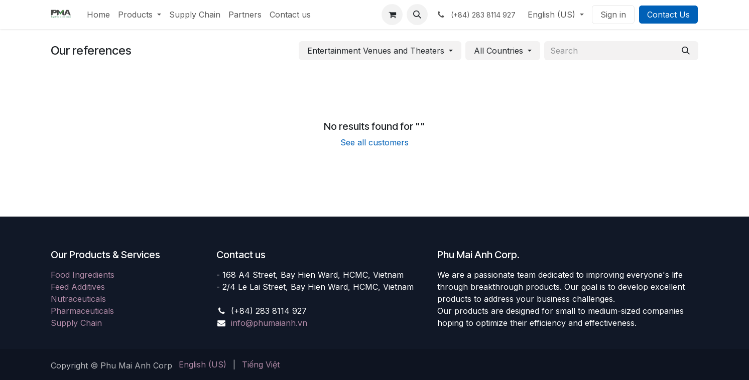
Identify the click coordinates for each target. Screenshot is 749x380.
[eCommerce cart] (392, 14)
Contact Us (668, 15)
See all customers (374, 142)
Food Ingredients (82, 275)
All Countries (498, 51)
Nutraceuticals (78, 299)
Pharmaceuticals (82, 311)
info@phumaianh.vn (269, 323)
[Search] (685, 50)
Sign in (613, 15)
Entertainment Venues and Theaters (375, 51)
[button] (417, 14)
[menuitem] (98, 15)
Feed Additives (78, 287)
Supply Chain (76, 323)
